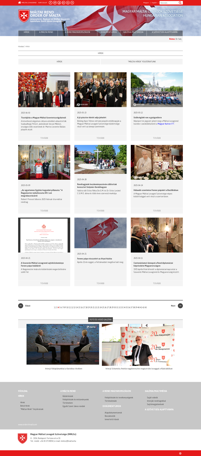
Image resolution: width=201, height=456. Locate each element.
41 (141, 307)
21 (93, 307)
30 (115, 307)
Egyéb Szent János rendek (74, 406)
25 (103, 307)
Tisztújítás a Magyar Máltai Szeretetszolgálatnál (43, 118)
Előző (24, 305)
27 (108, 307)
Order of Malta (44, 18)
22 (96, 307)
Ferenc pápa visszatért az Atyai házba (94, 259)
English (154, 2)
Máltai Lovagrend (27, 3)
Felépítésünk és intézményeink (76, 399)
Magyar (146, 2)
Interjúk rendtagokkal (156, 401)
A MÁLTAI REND (68, 391)
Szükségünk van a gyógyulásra (148, 117)
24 (101, 307)
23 (98, 307)
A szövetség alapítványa (164, 32)
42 (143, 307)
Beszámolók (110, 416)
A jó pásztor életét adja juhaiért (91, 117)
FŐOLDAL (23, 391)
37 (131, 307)
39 (136, 307)
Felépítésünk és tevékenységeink (119, 397)
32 (120, 307)
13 (75, 307)
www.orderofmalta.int (27, 424)
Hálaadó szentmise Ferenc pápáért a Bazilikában (156, 190)
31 (117, 307)
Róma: (177, 39)
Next (177, 305)
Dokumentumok (109, 32)
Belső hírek (25, 406)
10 (67, 307)
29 (112, 307)
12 (72, 307)
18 (86, 307)
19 (89, 307)
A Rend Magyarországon (77, 32)
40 (139, 307)
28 (110, 307)
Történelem (68, 403)
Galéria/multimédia (133, 32)
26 (105, 307)
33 (122, 307)
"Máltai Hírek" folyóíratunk (142, 62)
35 (127, 307)
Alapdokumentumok (113, 413)
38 (134, 307)
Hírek (59, 62)
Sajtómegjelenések (155, 404)
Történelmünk (111, 401)
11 (70, 307)
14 (77, 307)
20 (91, 307)
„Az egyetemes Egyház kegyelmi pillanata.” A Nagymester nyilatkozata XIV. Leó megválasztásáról (42, 193)
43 (146, 307)
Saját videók (152, 397)
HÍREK (26, 32)
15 (79, 307)
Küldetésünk (68, 396)
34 (124, 307)
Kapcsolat (42, 3)
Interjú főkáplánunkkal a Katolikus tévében (63, 369)
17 (84, 307)
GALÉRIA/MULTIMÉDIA (156, 391)
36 (129, 307)
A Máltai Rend (46, 32)
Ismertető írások (112, 419)
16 (82, 307)
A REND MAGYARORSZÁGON (117, 391)
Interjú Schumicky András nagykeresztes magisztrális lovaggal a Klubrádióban (139, 369)
